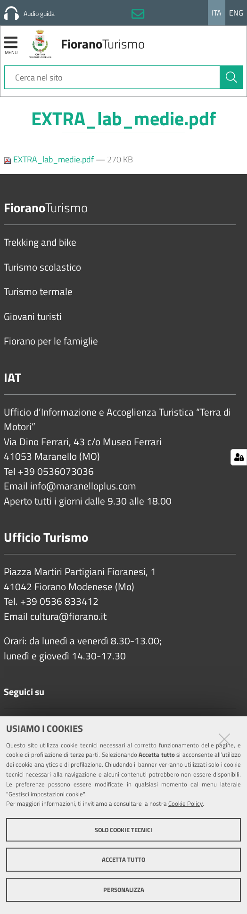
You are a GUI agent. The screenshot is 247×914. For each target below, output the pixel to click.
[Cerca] (231, 77)
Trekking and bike (40, 242)
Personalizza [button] (123, 889)
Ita (217, 12)
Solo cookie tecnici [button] (123, 829)
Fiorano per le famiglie (51, 341)
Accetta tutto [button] (123, 859)
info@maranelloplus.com (83, 486)
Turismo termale (38, 292)
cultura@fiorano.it (68, 616)
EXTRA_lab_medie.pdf (50, 159)
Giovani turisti (33, 317)
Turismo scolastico (42, 267)
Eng (236, 12)
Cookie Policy (185, 803)
